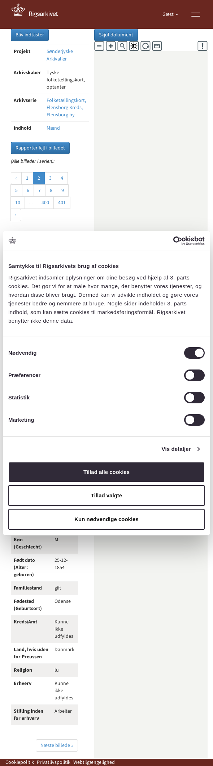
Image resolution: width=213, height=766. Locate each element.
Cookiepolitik (19, 762)
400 (45, 202)
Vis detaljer (176, 449)
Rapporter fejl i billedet (40, 148)
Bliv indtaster (30, 35)
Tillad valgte (106, 495)
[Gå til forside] (39, 14)
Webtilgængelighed (94, 762)
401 (62, 202)
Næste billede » (56, 745)
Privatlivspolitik (53, 762)
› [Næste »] (16, 215)
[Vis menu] (195, 14)
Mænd (53, 128)
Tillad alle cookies (106, 472)
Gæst (168, 14)
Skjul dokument (116, 35)
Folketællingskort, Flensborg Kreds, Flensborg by (66, 107)
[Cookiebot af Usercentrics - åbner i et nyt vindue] (173, 241)
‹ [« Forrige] (16, 178)
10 (17, 202)
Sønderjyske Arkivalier (60, 55)
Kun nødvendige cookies (106, 519)
